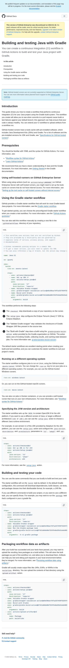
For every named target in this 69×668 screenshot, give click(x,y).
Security (32, 657)
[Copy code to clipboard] (63, 230)
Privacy (26, 657)
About (45, 659)
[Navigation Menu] (64, 16)
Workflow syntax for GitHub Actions (20, 158)
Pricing (60, 657)
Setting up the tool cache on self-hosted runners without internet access (31, 190)
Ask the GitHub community (13, 638)
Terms (20, 657)
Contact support (9, 641)
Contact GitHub (51, 657)
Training (34, 659)
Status (39, 657)
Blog (40, 659)
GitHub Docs (11, 16)
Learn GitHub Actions (14, 161)
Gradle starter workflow (47, 206)
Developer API (26, 659)
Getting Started (38, 169)
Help (44, 657)
